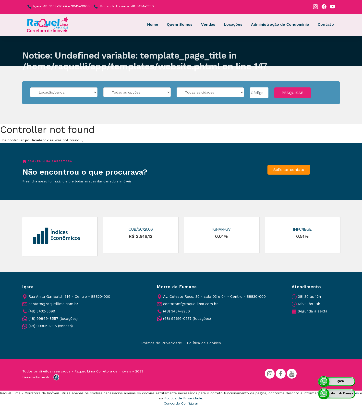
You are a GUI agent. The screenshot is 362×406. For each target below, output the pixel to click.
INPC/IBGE (302, 229)
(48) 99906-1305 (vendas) (50, 326)
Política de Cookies (204, 343)
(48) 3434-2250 (176, 311)
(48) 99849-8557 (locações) (53, 318)
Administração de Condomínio (280, 24)
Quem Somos (180, 24)
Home (152, 24)
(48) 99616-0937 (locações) (187, 318)
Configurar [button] (189, 403)
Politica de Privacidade (183, 398)
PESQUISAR (292, 92)
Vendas (208, 24)
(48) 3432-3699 (41, 311)
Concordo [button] (172, 403)
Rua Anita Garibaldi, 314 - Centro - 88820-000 (69, 296)
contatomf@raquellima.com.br (190, 304)
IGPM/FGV (221, 229)
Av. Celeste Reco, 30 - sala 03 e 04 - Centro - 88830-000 (214, 296)
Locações (233, 24)
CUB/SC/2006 (141, 229)
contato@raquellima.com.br (53, 304)
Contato (326, 24)
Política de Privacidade (161, 343)
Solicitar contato (288, 169)
